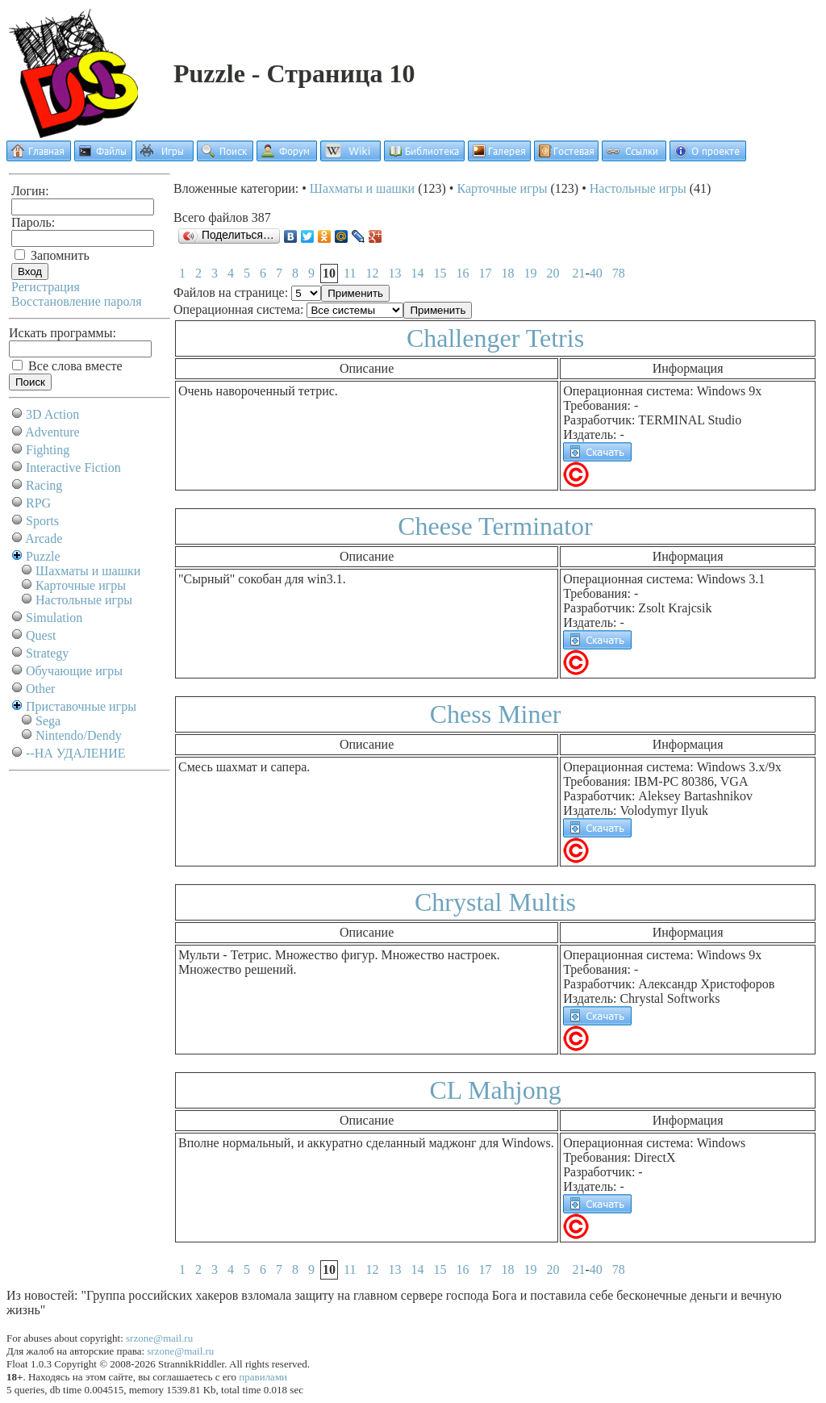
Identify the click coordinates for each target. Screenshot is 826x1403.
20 (552, 273)
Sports (42, 521)
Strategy (47, 653)
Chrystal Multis (495, 902)
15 (439, 273)
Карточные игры (80, 585)
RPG (38, 503)
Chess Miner (495, 714)
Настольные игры (83, 600)
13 (394, 273)
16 (462, 273)
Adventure (52, 432)
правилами (263, 1377)
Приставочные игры (81, 706)
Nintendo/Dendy (78, 735)
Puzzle (43, 556)
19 (530, 273)
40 (596, 273)
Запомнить (52, 255)
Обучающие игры (74, 671)
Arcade (43, 538)
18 (507, 273)
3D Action (52, 414)
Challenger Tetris (495, 338)
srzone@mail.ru (159, 1338)
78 (618, 273)
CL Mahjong (495, 1089)
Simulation (54, 617)
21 (578, 273)
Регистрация (45, 287)
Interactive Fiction (73, 467)
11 (350, 273)
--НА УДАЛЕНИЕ (75, 753)
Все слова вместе (67, 366)
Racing (44, 485)
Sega (47, 721)
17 (484, 273)
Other (40, 688)
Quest (41, 635)
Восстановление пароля (76, 301)
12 (371, 273)
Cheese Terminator (495, 526)
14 (417, 273)
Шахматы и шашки (87, 571)
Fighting (47, 450)
